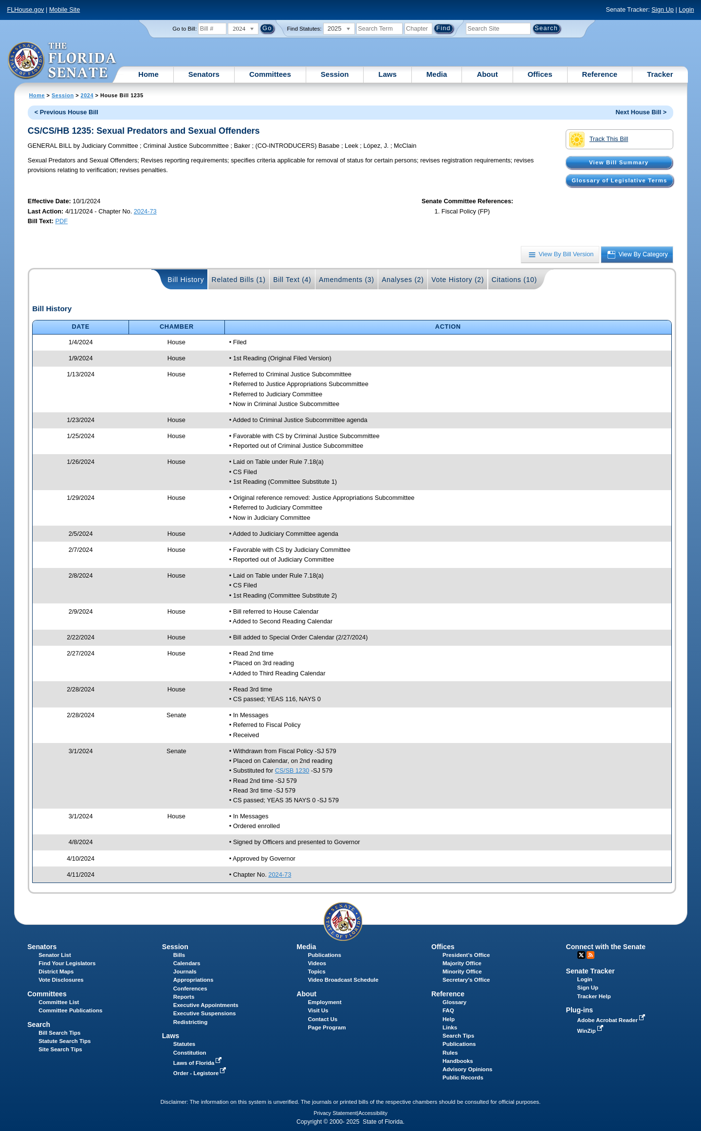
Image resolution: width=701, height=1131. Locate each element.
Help (449, 1019)
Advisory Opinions (467, 1069)
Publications (324, 955)
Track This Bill (598, 139)
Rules (450, 1053)
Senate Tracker (590, 971)
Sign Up (662, 9)
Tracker (660, 74)
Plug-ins (579, 1010)
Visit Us (318, 1010)
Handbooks (458, 1061)
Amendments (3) (346, 279)
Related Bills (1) (239, 279)
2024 (87, 95)
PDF (61, 221)
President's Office (466, 955)
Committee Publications (70, 1010)
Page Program (327, 1027)
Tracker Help (594, 996)
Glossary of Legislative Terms (619, 180)
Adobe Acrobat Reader (612, 1020)
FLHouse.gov (25, 9)
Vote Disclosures (61, 980)
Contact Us (322, 1019)
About (487, 74)
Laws (387, 74)
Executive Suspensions (204, 1013)
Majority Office (462, 963)
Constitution (189, 1053)
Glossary (454, 1002)
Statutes (184, 1044)
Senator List (54, 955)
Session (335, 74)
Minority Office (462, 971)
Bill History (185, 279)
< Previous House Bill (66, 112)
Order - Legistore (200, 1073)
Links (450, 1027)
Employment (324, 1002)
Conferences (190, 988)
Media (436, 74)
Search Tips (458, 1036)
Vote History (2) (457, 279)
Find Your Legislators (66, 963)
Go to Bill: (184, 29)
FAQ (448, 1010)
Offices (540, 74)
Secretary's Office (466, 980)
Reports (184, 997)
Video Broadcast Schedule (343, 980)
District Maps (56, 971)
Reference (600, 74)
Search (38, 1024)
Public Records (463, 1077)
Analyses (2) (403, 279)
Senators (204, 74)
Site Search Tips (60, 1049)
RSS (590, 955)
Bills (179, 955)
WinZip (591, 1031)
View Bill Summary (618, 162)
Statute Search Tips (64, 1041)
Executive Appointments (206, 1005)
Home (148, 74)
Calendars (187, 963)
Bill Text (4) (292, 279)
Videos (317, 963)
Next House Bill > (640, 112)
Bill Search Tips (59, 1033)
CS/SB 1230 (292, 770)
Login (686, 9)
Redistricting (190, 1022)
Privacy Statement (335, 1113)
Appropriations (193, 980)
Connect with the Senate (606, 947)
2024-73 (145, 211)
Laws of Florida (198, 1063)
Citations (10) (514, 279)
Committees (270, 74)
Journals (185, 971)
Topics (316, 971)
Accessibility (372, 1113)
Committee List (58, 1002)
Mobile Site (64, 9)
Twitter (581, 955)
